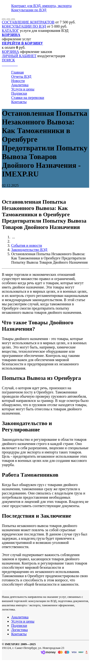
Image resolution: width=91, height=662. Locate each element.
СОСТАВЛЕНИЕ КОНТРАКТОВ (28, 22)
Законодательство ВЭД (29, 250)
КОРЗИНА (10, 52)
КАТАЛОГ (10, 31)
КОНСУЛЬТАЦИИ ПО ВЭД (24, 26)
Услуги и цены (22, 89)
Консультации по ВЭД (28, 10)
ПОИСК (8, 60)
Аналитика (19, 85)
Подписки (19, 93)
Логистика (19, 630)
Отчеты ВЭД (21, 77)
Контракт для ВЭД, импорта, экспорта (41, 6)
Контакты (19, 102)
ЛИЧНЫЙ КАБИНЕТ (19, 56)
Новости (18, 81)
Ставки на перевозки (27, 98)
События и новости (26, 245)
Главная (17, 72)
